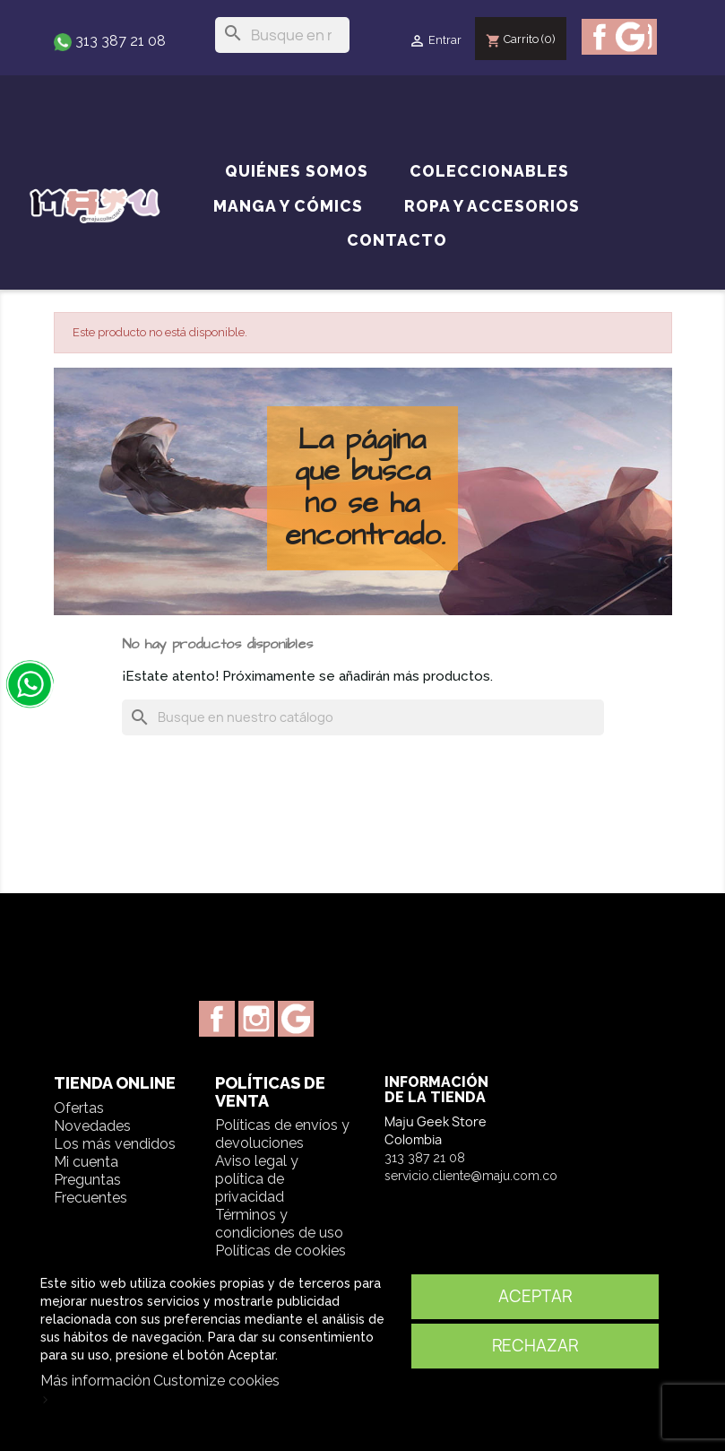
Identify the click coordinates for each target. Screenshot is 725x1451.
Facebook (599, 37)
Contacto (397, 239)
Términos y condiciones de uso (279, 1223)
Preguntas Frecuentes (90, 1188)
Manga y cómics (288, 205)
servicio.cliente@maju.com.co (470, 1176)
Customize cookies (216, 1380)
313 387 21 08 (119, 40)
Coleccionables (489, 170)
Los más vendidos (115, 1143)
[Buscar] (282, 35)
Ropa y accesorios (492, 205)
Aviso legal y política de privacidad (256, 1178)
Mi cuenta (86, 1161)
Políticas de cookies (280, 1250)
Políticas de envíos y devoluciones (282, 1133)
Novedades (92, 1125)
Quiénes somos (296, 170)
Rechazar (535, 1345)
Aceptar (535, 1296)
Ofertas (79, 1107)
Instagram (256, 1019)
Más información (95, 1380)
